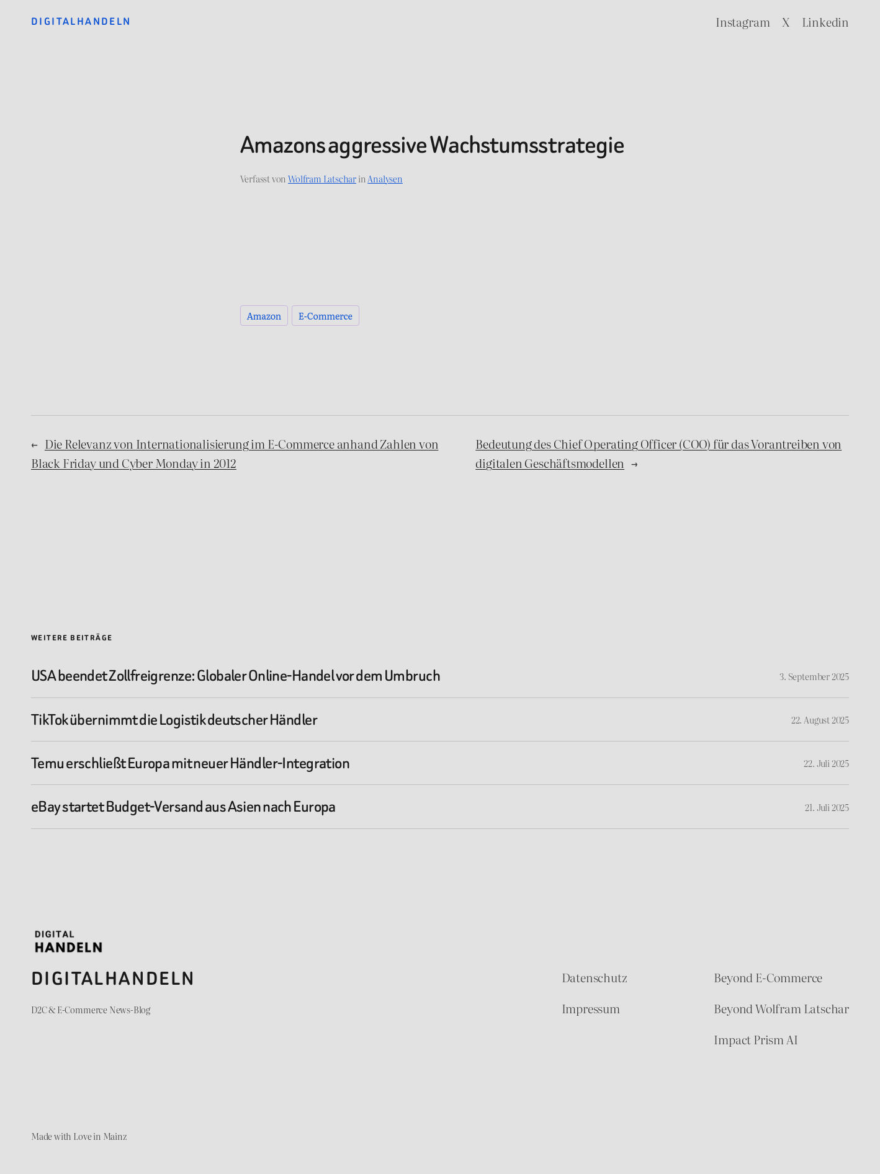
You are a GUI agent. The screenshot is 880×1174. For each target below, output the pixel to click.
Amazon (264, 315)
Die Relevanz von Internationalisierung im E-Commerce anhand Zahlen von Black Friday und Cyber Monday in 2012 (234, 453)
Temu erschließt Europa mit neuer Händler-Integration (190, 763)
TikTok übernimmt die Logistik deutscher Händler (174, 719)
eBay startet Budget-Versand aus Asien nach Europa (183, 806)
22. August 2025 (820, 719)
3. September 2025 (814, 676)
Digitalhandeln (81, 21)
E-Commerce (325, 315)
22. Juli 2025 (826, 762)
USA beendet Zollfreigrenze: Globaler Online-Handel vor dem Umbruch (235, 675)
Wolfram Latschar (322, 178)
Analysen (384, 178)
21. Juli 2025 (827, 806)
